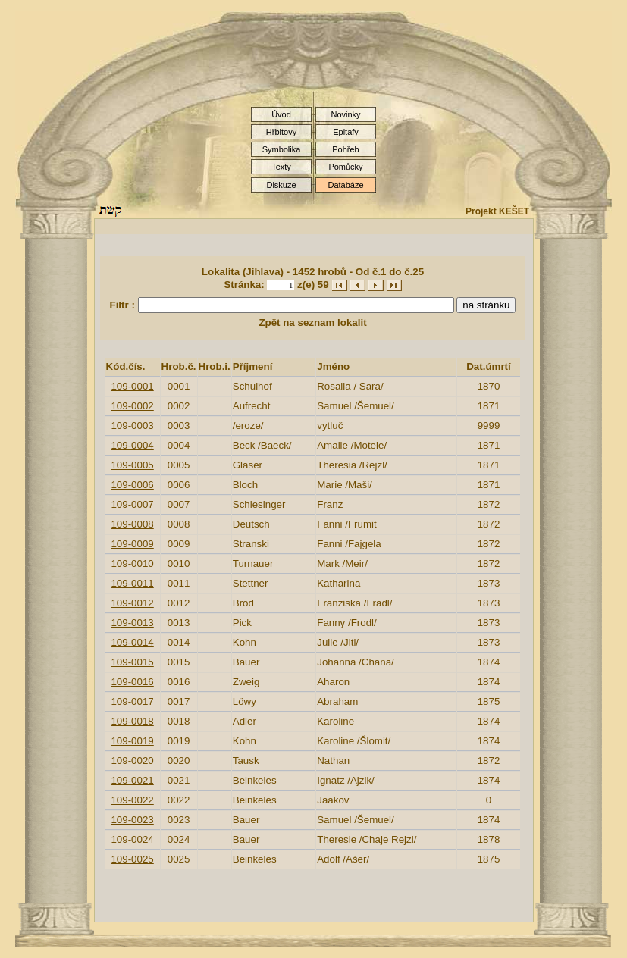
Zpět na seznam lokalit (312, 322)
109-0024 (132, 839)
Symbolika (281, 149)
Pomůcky (345, 166)
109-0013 (132, 622)
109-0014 (132, 642)
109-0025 (132, 859)
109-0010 (132, 563)
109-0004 (132, 445)
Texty (281, 166)
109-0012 (132, 603)
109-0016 (132, 681)
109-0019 (132, 741)
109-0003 (132, 425)
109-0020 (132, 760)
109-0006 (132, 484)
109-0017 (132, 701)
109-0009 (132, 543)
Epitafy (346, 131)
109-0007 (132, 504)
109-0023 (132, 819)
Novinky (345, 114)
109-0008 (132, 524)
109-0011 (132, 583)
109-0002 (132, 406)
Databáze (345, 184)
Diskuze (281, 184)
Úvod (281, 114)
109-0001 (132, 386)
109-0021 (132, 780)
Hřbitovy (281, 131)
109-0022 (132, 800)
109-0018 (132, 721)
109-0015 (132, 662)
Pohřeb (345, 149)
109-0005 (132, 465)
